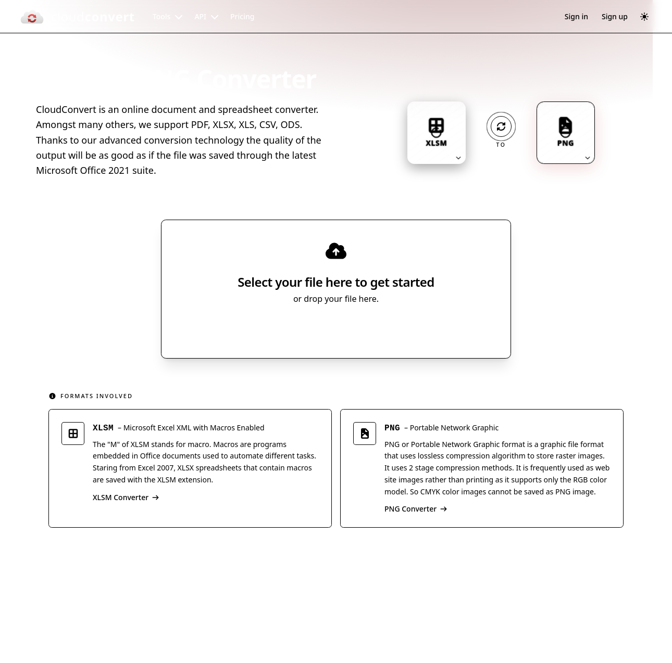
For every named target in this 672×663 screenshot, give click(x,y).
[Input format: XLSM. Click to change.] (436, 132)
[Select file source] (370, 328)
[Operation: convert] (501, 126)
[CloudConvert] (77, 16)
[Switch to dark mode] (644, 16)
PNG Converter (415, 511)
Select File (325, 328)
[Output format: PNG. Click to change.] (566, 132)
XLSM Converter (126, 499)
